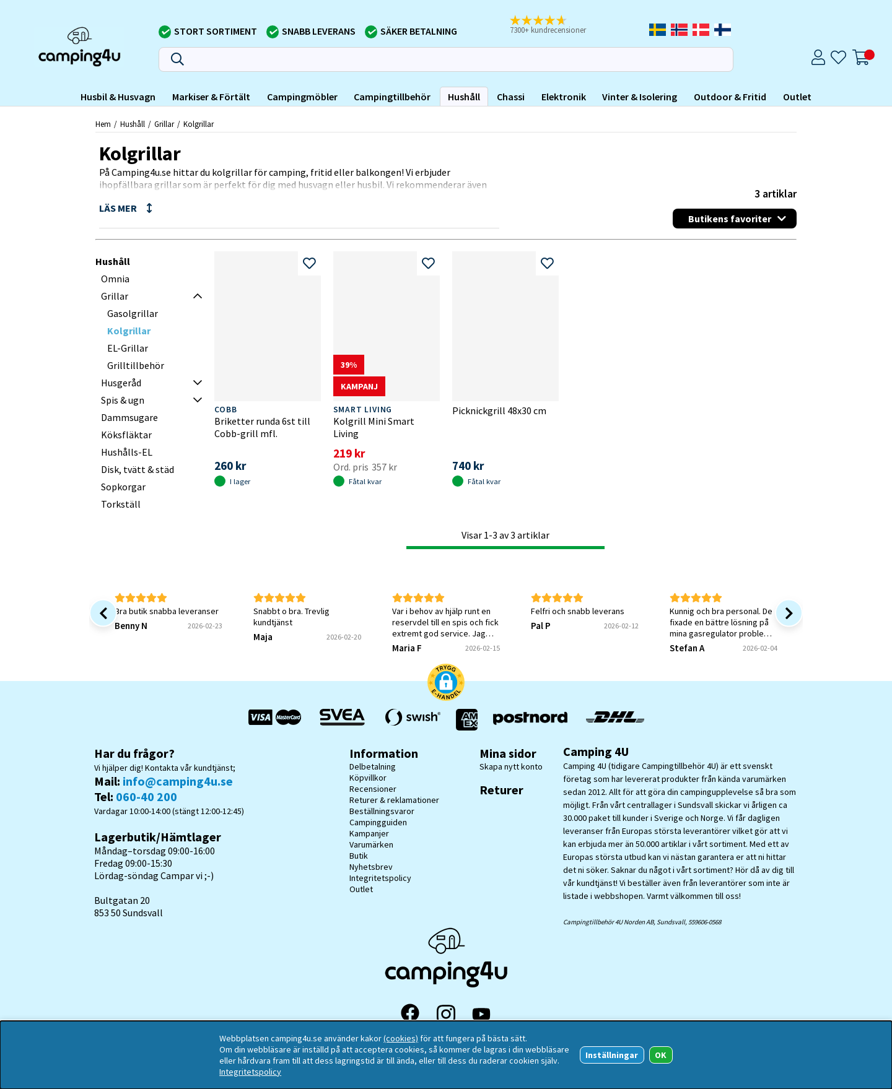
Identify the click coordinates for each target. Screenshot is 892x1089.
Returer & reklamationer (394, 799)
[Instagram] (446, 1014)
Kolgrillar (198, 124)
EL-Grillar (127, 348)
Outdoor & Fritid (730, 96)
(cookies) (400, 1038)
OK (661, 1055)
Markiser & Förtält (211, 96)
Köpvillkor (368, 777)
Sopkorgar (123, 486)
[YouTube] (481, 1014)
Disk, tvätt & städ (137, 469)
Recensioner (372, 788)
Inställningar (611, 1055)
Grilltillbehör (135, 365)
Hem (103, 124)
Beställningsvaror (381, 811)
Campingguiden (378, 822)
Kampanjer (369, 833)
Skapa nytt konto (511, 766)
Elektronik (563, 96)
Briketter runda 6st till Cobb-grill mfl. (262, 427)
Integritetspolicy (380, 877)
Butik (358, 855)
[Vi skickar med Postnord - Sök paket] (530, 720)
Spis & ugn (122, 400)
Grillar (164, 124)
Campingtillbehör (392, 96)
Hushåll (464, 96)
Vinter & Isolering (639, 96)
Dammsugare (129, 417)
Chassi (511, 96)
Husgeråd (121, 382)
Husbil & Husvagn (118, 96)
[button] (556, 25)
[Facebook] (410, 1014)
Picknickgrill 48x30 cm (499, 410)
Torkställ (121, 504)
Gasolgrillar (132, 313)
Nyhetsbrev (371, 866)
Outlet (797, 96)
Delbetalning (372, 766)
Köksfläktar (126, 434)
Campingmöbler (302, 96)
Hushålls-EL (126, 452)
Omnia (115, 278)
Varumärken (371, 844)
